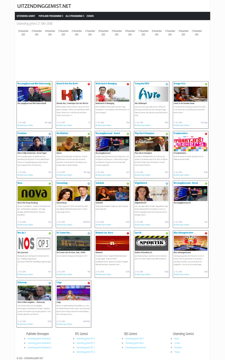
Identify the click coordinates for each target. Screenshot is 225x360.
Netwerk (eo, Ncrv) (104, 232)
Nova (19, 183)
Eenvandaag (62, 183)
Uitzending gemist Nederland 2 (39, 343)
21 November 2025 (90, 32)
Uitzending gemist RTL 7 (86, 347)
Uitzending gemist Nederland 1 (39, 338)
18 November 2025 (130, 32)
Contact (177, 343)
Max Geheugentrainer (183, 232)
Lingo (59, 282)
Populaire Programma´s (51, 16)
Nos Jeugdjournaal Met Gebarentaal (33, 83)
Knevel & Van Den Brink (67, 83)
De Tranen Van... (64, 232)
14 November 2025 (183, 32)
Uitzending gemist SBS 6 (134, 343)
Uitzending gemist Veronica (135, 347)
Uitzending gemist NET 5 (134, 338)
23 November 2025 (63, 32)
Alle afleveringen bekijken (25, 125)
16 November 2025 (157, 32)
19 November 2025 (117, 32)
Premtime (22, 133)
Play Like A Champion (144, 133)
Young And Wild (142, 83)
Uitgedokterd (141, 183)
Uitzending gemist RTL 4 (86, 338)
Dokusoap (22, 282)
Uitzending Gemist (26, 16)
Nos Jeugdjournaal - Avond (108, 133)
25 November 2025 (37, 32)
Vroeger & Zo (179, 83)
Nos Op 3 (21, 232)
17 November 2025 (143, 32)
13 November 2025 (197, 32)
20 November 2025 (103, 32)
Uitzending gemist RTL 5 (86, 343)
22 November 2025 (77, 32)
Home (176, 338)
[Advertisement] (105, 59)
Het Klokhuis (62, 133)
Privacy (176, 351)
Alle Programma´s (75, 16)
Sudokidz (100, 183)
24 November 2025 (50, 32)
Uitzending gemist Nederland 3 (39, 347)
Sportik (138, 232)
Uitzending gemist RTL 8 (86, 351)
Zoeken (90, 16)
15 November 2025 (170, 32)
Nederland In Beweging (106, 83)
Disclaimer (178, 347)
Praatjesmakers (181, 133)
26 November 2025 (23, 32)
